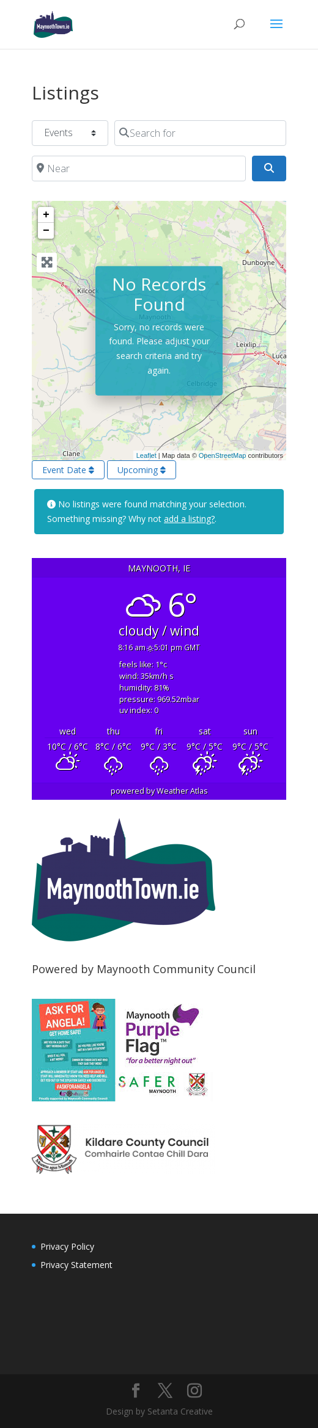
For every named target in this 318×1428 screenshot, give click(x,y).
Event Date (68, 470)
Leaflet (146, 455)
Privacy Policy (67, 1246)
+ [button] (46, 215)
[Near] (139, 168)
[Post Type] (70, 133)
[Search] (269, 168)
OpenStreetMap (222, 455)
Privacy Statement (76, 1264)
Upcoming (141, 470)
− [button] (46, 230)
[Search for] (200, 133)
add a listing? (189, 518)
